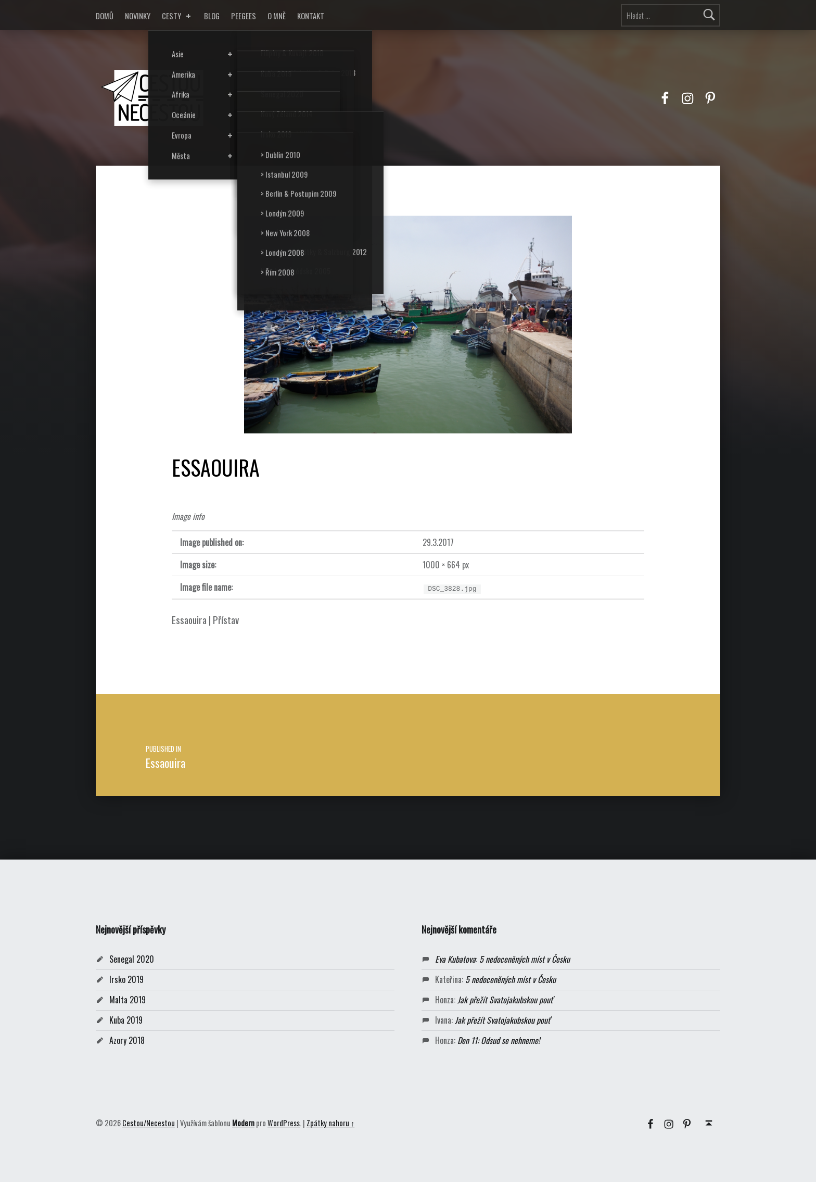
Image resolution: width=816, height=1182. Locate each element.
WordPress (283, 1122)
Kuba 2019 (126, 1020)
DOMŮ (104, 15)
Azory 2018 (127, 1040)
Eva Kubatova (455, 959)
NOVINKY (137, 15)
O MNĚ (276, 15)
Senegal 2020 (131, 959)
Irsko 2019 (126, 979)
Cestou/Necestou (148, 1122)
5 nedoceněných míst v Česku (524, 959)
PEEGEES (243, 15)
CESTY (177, 15)
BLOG (212, 15)
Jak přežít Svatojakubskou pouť (505, 999)
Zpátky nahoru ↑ (330, 1122)
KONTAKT (310, 15)
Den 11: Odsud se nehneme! (498, 1040)
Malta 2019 (127, 999)
